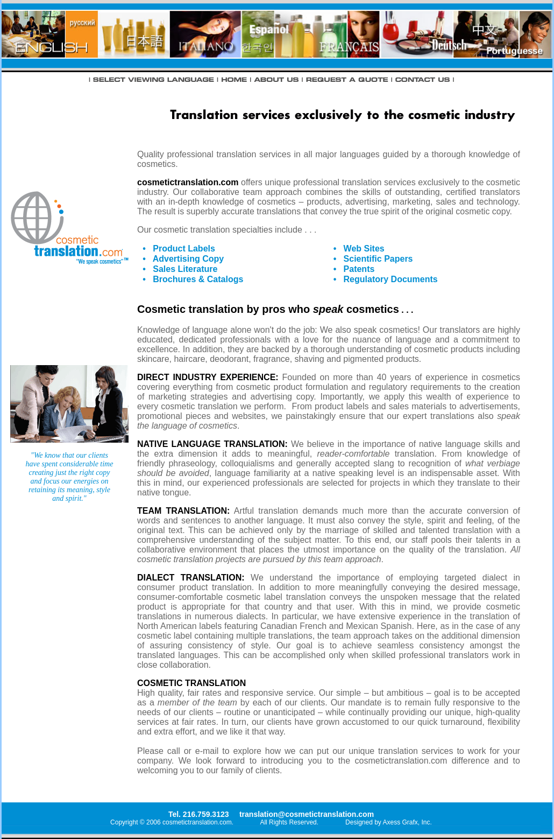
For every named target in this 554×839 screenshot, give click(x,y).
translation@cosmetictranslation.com (306, 814)
